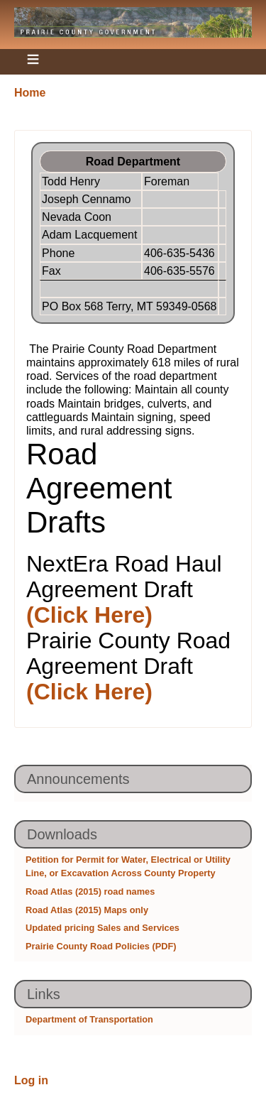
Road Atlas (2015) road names (90, 891)
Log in (31, 1080)
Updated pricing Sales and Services (102, 927)
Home (29, 93)
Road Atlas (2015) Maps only (87, 910)
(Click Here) (89, 615)
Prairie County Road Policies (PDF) (101, 946)
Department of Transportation (89, 1019)
